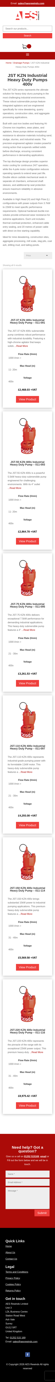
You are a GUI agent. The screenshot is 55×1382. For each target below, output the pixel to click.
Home (8, 63)
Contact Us (11, 1259)
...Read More (21, 346)
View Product (27, 399)
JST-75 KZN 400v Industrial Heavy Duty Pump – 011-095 (27, 605)
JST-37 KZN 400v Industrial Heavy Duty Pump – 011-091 (27, 321)
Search (27, 35)
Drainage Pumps (21, 63)
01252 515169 (31, 1156)
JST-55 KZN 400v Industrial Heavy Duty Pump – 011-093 (27, 463)
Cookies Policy (13, 1284)
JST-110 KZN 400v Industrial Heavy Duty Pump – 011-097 (27, 747)
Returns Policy (13, 1290)
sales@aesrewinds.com (31, 3)
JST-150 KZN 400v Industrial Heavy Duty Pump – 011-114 (27, 889)
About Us (10, 1252)
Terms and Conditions (17, 1272)
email (43, 1156)
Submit (41, 1213)
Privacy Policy (13, 1278)
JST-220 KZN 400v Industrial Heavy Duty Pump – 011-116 (27, 1031)
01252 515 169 (18, 1337)
